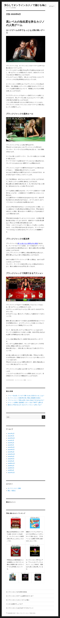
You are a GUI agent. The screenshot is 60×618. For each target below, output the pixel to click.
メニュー (52, 6)
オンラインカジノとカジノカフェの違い (18, 600)
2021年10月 (11, 438)
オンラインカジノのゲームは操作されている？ (20, 596)
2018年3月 (11, 470)
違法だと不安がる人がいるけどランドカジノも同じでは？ (25, 405)
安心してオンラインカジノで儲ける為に (25, 5)
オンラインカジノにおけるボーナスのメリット (20, 608)
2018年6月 (11, 468)
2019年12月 (11, 454)
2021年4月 (11, 442)
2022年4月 (11, 433)
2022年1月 (11, 436)
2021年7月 (11, 440)
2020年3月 (11, 452)
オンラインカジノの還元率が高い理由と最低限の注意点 (24, 398)
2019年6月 (11, 459)
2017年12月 (11, 472)
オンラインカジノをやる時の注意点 (16, 592)
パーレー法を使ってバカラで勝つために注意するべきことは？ (26, 395)
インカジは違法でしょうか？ (14, 604)
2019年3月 (11, 461)
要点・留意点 (12, 490)
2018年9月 (11, 465)
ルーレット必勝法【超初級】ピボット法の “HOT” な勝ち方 (25, 402)
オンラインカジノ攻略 (20, 380)
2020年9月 (11, 447)
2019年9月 (11, 456)
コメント (29, 380)
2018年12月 (11, 463)
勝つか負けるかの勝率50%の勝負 (28, 243)
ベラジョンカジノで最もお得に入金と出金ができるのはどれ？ (26, 400)
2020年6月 (11, 449)
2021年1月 (11, 445)
